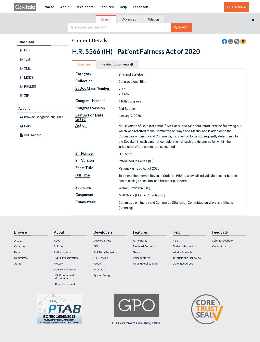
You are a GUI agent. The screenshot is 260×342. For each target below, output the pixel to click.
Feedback (140, 7)
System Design (102, 275)
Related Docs (117, 64)
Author (18, 263)
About (64, 7)
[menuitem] (31, 240)
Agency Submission (65, 269)
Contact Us (219, 246)
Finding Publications (145, 263)
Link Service (100, 257)
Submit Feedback (222, 240)
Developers (85, 7)
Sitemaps (99, 269)
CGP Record (30, 135)
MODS (26, 78)
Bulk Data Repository (106, 252)
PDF (25, 50)
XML (25, 68)
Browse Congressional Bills (41, 117)
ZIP (24, 96)
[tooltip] (131, 64)
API (95, 246)
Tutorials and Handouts (187, 257)
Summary (84, 64)
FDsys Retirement (64, 284)
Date (17, 252)
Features (107, 7)
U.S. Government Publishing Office (136, 309)
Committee (21, 257)
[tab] (105, 19)
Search (105, 19)
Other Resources (183, 263)
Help (123, 7)
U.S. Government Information (64, 276)
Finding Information (184, 246)
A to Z (18, 240)
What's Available (182, 252)
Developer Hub (102, 240)
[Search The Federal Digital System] (181, 27)
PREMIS (28, 86)
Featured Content (143, 246)
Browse (48, 7)
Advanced (129, 19)
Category (19, 246)
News (136, 252)
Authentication (63, 252)
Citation (153, 19)
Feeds (97, 263)
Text (25, 59)
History (58, 263)
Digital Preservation (66, 257)
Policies (58, 246)
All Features (140, 240)
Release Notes (141, 257)
